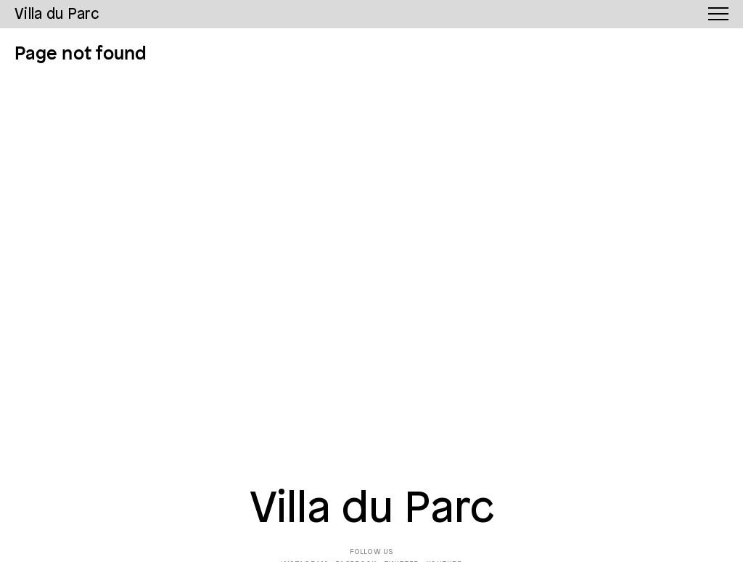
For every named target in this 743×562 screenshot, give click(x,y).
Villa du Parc (372, 509)
